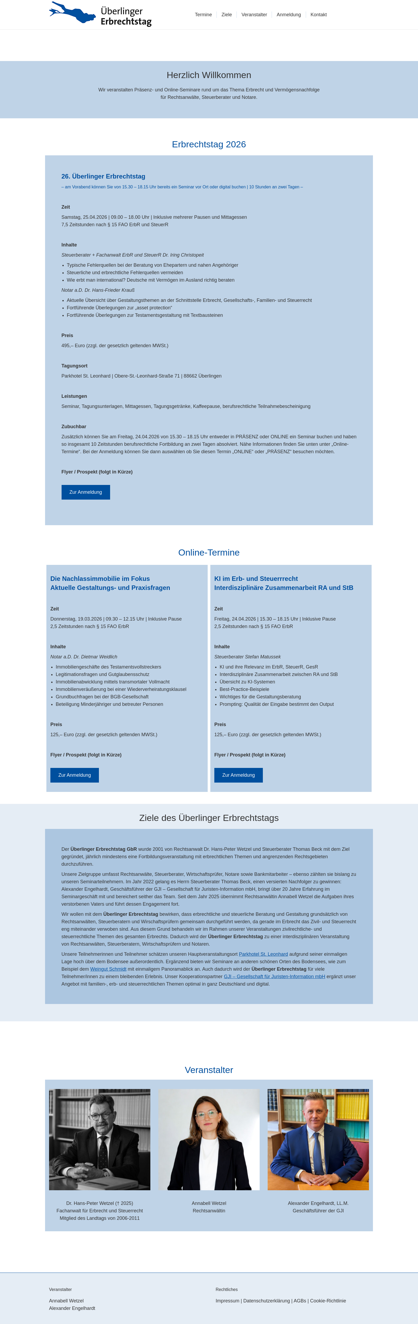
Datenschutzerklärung (266, 1300)
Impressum (227, 1300)
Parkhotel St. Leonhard (263, 954)
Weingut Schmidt (108, 969)
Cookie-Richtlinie (328, 1300)
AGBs (300, 1300)
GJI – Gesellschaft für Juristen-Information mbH (274, 976)
